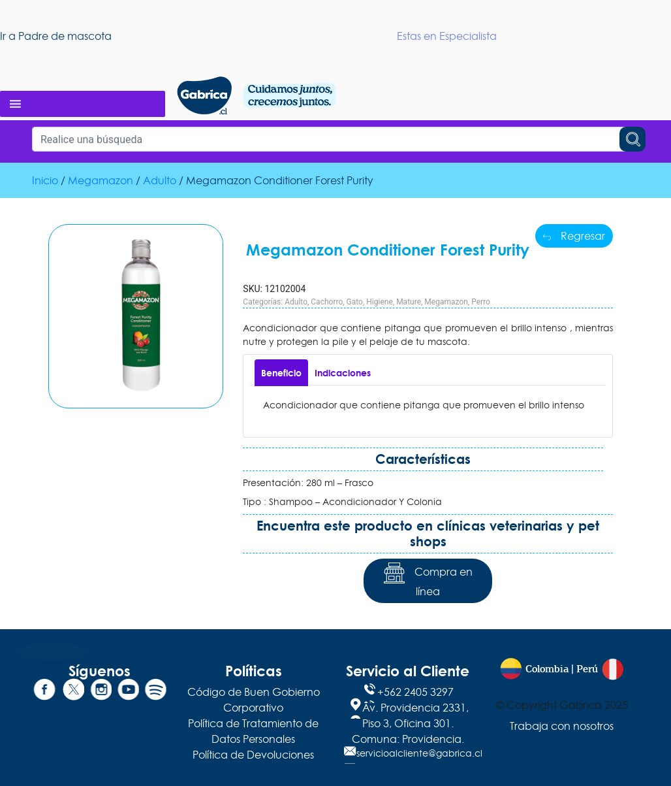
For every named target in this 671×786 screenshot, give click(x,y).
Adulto (159, 180)
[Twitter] (71, 692)
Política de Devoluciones (253, 754)
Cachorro (327, 301)
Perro (480, 301)
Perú (587, 669)
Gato (355, 301)
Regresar (574, 236)
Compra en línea (428, 580)
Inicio (45, 180)
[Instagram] (99, 692)
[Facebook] (44, 692)
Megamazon (100, 180)
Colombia (547, 669)
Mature (408, 301)
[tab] (281, 372)
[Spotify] (154, 692)
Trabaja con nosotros (562, 726)
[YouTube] (126, 692)
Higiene (379, 301)
